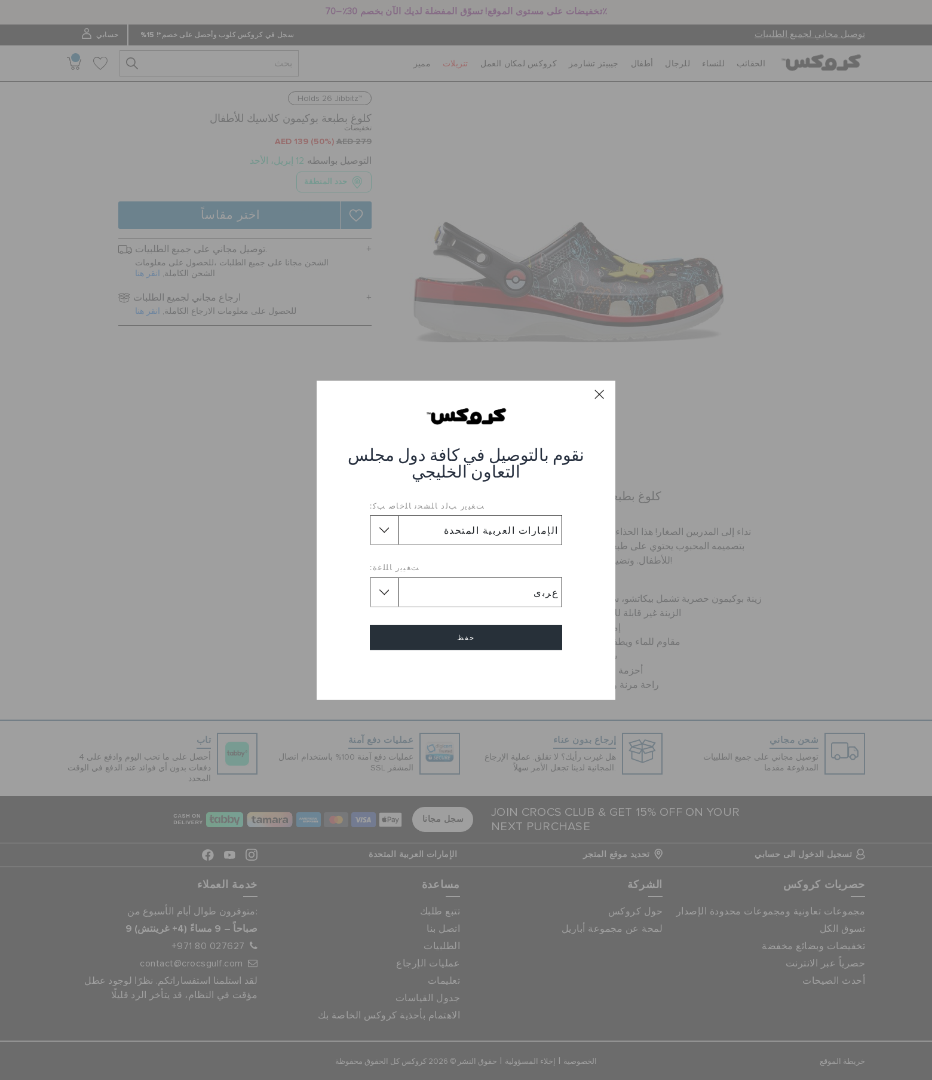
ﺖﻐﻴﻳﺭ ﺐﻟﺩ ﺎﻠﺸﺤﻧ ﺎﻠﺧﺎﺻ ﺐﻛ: (427, 505)
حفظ (466, 638)
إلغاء (466, 672)
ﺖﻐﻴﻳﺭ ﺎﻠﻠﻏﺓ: (395, 567)
